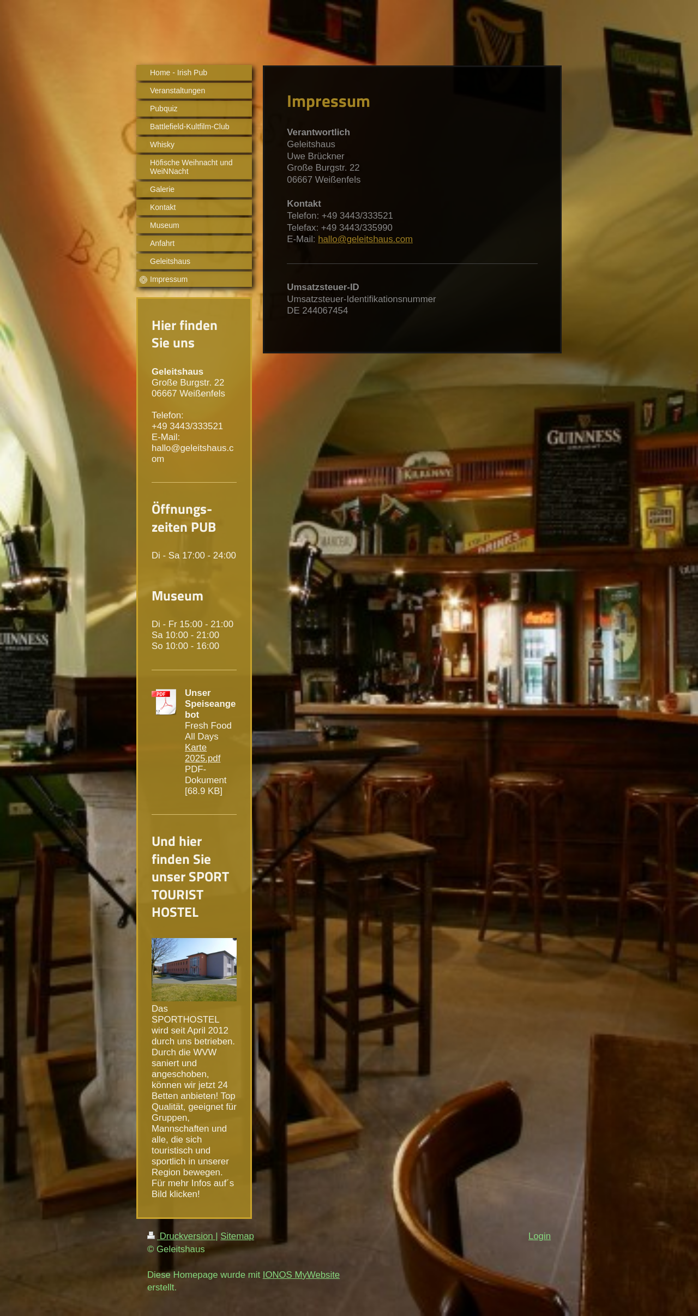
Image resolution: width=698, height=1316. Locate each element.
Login (539, 1236)
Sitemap (237, 1236)
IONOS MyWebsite (301, 1275)
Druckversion (181, 1236)
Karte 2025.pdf (202, 753)
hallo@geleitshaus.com (365, 239)
